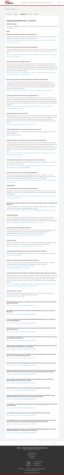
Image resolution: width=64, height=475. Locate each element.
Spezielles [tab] (36, 14)
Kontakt (28, 468)
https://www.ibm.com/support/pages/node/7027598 (21, 365)
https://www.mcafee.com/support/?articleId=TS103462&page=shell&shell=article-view (30, 210)
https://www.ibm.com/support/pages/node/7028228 (21, 349)
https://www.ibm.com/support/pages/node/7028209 (21, 424)
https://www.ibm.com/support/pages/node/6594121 (21, 408)
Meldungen (8, 9)
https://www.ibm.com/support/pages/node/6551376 (21, 374)
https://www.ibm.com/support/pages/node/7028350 (21, 433)
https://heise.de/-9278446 (13, 255)
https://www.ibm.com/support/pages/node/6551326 (21, 383)
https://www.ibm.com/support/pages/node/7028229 (21, 340)
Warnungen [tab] (8, 14)
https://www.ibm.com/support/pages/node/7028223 (21, 331)
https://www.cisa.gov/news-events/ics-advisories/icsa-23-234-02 (24, 246)
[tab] (23, 14)
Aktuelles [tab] (16, 14)
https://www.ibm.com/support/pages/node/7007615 (21, 390)
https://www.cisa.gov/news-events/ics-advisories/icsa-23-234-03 (24, 235)
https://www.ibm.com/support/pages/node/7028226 (21, 323)
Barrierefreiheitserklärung (32, 470)
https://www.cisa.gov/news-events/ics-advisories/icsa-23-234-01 (24, 222)
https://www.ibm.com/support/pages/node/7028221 (21, 305)
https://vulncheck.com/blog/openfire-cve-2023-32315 (21, 124)
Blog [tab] (30, 14)
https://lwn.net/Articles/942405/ (15, 296)
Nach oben (55, 443)
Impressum (21, 468)
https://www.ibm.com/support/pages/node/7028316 (21, 415)
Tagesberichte (14, 9)
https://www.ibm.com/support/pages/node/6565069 (21, 399)
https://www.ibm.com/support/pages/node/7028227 (21, 358)
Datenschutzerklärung (38, 468)
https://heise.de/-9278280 (13, 135)
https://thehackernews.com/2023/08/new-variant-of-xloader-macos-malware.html (29, 90)
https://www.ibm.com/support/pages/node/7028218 (21, 314)
